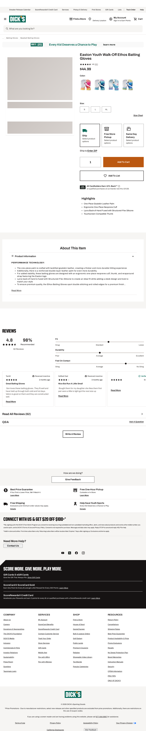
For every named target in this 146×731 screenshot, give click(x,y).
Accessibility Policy (90, 723)
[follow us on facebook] (76, 553)
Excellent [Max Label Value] (140, 356)
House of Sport (79, 624)
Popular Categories (80, 667)
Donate (83, 509)
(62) (96, 64)
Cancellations (113, 624)
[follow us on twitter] (69, 553)
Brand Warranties (114, 657)
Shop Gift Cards (34, 577)
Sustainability (8, 657)
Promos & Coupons (80, 648)
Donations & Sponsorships (13, 629)
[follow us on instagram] (83, 553)
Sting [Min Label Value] (57, 367)
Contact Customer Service (48, 634)
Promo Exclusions (115, 643)
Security (111, 667)
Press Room (8, 662)
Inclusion (6, 643)
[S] (84, 109)
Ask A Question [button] (136, 422)
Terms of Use (20, 723)
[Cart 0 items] (138, 19)
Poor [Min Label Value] (57, 356)
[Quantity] (90, 162)
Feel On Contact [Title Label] (62, 361)
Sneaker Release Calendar (20, 10)
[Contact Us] (13, 546)
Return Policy (113, 620)
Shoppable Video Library (82, 657)
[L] (95, 109)
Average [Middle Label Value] (99, 356)
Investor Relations (10, 653)
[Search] (76, 28)
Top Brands (77, 662)
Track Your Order (44, 638)
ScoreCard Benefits (45, 624)
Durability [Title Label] (59, 350)
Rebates (76, 653)
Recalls (111, 648)
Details (13, 509)
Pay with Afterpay (45, 662)
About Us (7, 620)
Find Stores (96, 10)
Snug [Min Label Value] (57, 345)
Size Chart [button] (138, 115)
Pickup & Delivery (80, 10)
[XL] (106, 109)
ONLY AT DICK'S (114, 681)
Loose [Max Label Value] (141, 345)
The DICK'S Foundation (12, 634)
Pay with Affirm (44, 657)
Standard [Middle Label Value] (99, 345)
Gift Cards (109, 10)
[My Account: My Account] (120, 19)
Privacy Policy (55, 723)
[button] (92, 150)
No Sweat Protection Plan (118, 653)
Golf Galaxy (77, 638)
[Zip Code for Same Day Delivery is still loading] (97, 19)
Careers (6, 624)
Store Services (44, 643)
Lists (120, 10)
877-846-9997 (102, 717)
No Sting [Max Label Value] (140, 367)
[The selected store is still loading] (77, 19)
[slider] (100, 341)
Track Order (130, 10)
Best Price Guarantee (116, 634)
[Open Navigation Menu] (5, 19)
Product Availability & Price (118, 638)
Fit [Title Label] (56, 339)
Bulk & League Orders (81, 634)
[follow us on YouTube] (62, 553)
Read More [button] (16, 290)
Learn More (109, 44)
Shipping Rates (114, 629)
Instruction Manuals (115, 662)
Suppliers (7, 667)
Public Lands (78, 643)
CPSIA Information (115, 671)
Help (142, 10)
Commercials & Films (11, 648)
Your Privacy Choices (124, 723)
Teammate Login (9, 671)
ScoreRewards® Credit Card (46, 10)
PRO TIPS (112, 676)
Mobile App (42, 653)
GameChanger (79, 629)
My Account (42, 620)
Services (65, 10)
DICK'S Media (8, 638)
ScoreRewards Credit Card (48, 629)
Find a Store (78, 620)
